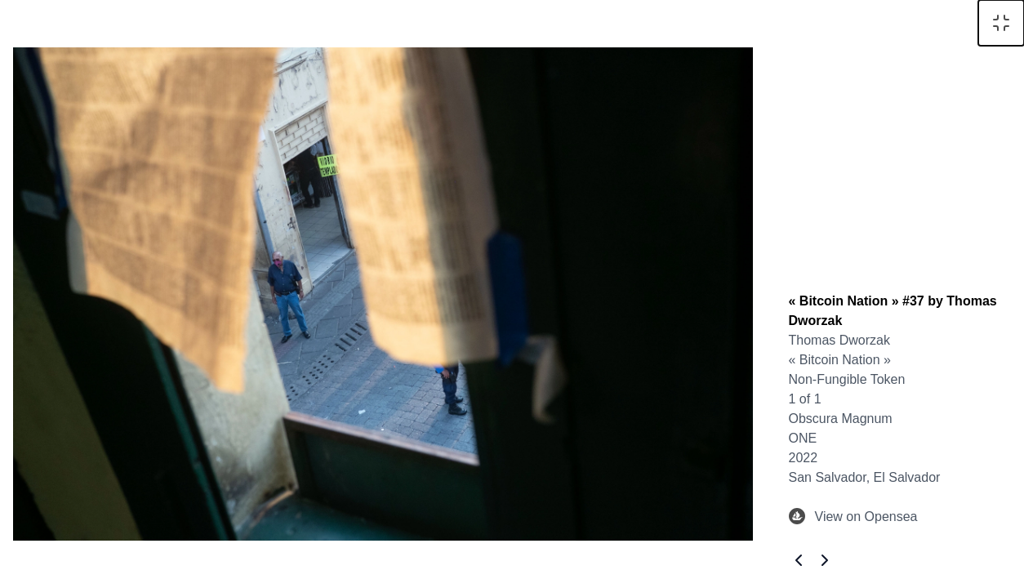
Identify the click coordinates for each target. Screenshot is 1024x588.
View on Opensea (853, 517)
